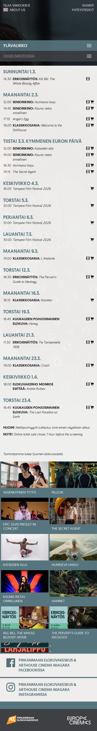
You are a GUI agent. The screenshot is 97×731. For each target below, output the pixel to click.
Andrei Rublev (35, 388)
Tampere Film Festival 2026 (32, 188)
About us (17, 10)
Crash (45, 365)
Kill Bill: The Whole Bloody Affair (34, 81)
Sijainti (88, 5)
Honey (33, 323)
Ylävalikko (15, 45)
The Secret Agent (24, 172)
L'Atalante (48, 258)
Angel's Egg (21, 119)
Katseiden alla (44, 148)
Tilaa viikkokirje (16, 5)
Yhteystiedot (83, 10)
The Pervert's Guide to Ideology (34, 279)
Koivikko (46, 300)
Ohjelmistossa (19, 56)
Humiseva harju (45, 102)
